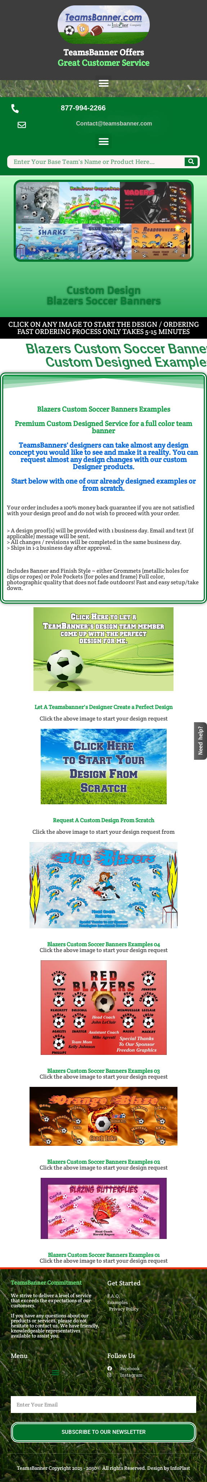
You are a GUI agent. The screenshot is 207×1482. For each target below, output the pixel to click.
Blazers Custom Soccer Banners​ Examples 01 (103, 1255)
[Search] (191, 161)
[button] (103, 84)
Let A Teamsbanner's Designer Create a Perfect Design (104, 707)
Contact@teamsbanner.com (114, 123)
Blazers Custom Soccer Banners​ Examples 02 (103, 1162)
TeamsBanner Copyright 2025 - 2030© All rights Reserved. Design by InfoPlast (103, 1468)
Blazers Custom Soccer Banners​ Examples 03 (103, 1071)
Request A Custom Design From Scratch (103, 820)
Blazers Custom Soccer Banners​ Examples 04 (103, 944)
